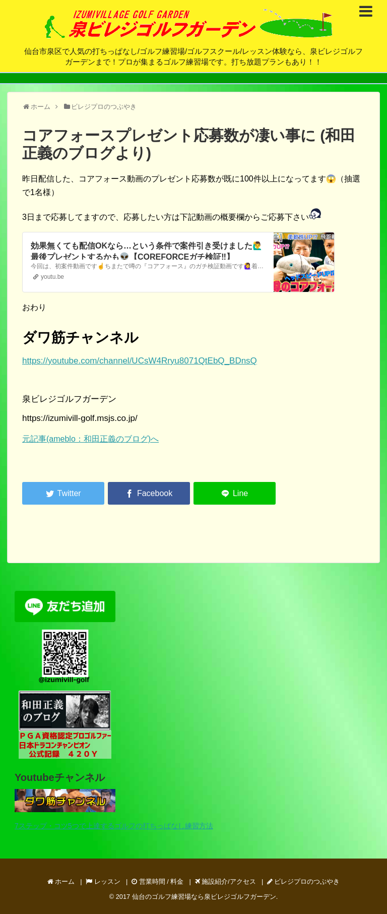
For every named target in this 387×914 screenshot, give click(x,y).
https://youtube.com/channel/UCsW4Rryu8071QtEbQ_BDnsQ (139, 360)
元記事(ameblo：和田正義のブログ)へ (90, 439)
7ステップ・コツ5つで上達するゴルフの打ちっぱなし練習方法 (114, 826)
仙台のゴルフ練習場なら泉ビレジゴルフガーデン (204, 896)
